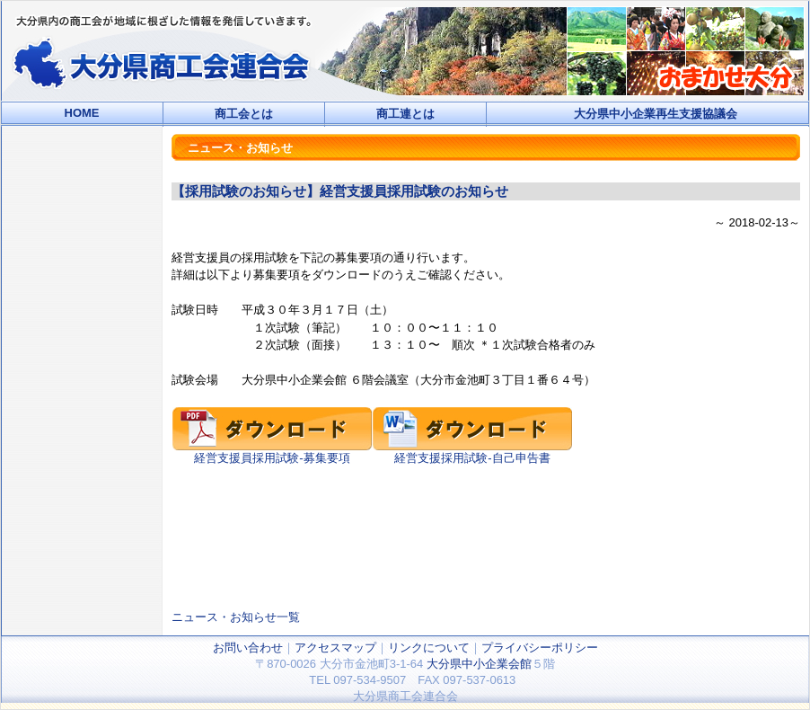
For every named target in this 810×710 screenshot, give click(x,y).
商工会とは (244, 113)
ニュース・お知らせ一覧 (236, 617)
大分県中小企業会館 (479, 663)
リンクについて (429, 647)
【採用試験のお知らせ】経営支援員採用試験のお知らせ (340, 191)
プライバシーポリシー (539, 647)
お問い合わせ (248, 647)
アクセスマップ (335, 647)
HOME (82, 113)
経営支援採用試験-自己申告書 (472, 452)
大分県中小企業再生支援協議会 (655, 113)
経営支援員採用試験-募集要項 (272, 452)
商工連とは (405, 113)
